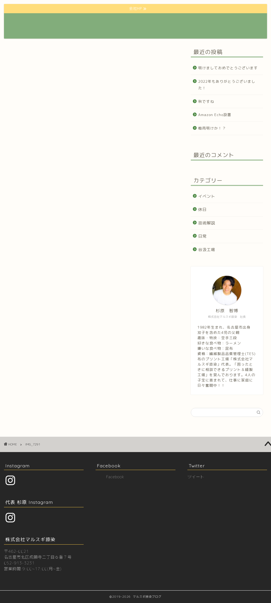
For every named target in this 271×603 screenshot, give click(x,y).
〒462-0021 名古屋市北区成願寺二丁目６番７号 (38, 554)
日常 (202, 236)
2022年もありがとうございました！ (226, 85)
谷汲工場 (206, 249)
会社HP (112, 21)
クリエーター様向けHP (145, 21)
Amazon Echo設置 (214, 114)
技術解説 (206, 223)
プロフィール (183, 21)
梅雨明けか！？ (212, 128)
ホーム (91, 21)
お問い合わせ (213, 21)
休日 (202, 209)
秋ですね (206, 101)
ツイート (195, 477)
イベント (206, 196)
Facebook (109, 465)
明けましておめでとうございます (228, 67)
